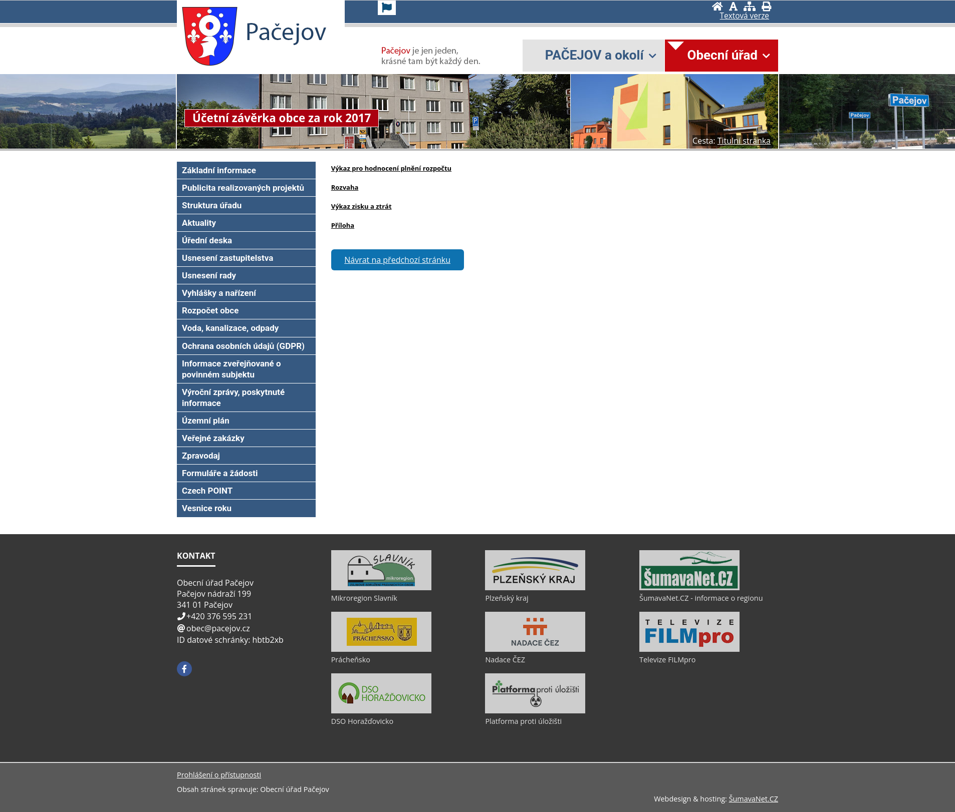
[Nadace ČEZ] (535, 649)
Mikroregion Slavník (364, 598)
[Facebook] (184, 668)
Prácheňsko (350, 659)
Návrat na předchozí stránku (397, 259)
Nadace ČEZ (505, 659)
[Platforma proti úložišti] (535, 710)
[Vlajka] (387, 8)
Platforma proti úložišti (523, 721)
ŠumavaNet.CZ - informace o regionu (701, 598)
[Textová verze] (744, 16)
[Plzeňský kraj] (535, 587)
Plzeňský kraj (506, 598)
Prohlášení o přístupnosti (219, 774)
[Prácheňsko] (381, 649)
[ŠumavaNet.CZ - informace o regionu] (689, 587)
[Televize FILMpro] (689, 649)
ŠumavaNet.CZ (753, 798)
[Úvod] (717, 6)
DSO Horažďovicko (362, 721)
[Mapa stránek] (750, 6)
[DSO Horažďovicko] (381, 710)
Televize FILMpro (667, 659)
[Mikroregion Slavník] (381, 587)
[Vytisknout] (766, 6)
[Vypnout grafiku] (733, 6)
